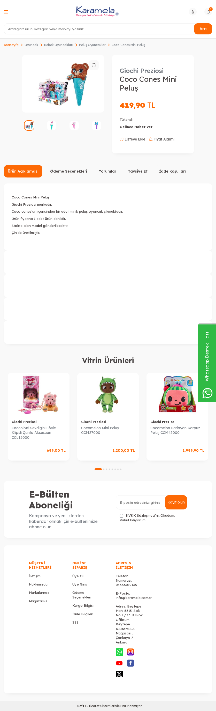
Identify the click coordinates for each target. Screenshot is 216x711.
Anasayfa (11, 45)
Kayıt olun (176, 502)
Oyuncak (31, 45)
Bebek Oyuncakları (58, 45)
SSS (75, 622)
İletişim (35, 576)
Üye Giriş (79, 584)
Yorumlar (107, 171)
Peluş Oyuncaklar (92, 45)
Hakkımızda (38, 584)
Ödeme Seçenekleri (68, 171)
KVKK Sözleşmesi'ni (142, 515)
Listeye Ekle (132, 139)
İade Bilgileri (82, 614)
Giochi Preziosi (142, 71)
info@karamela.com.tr (134, 598)
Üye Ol (77, 576)
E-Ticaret (92, 706)
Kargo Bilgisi (83, 605)
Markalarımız (39, 592)
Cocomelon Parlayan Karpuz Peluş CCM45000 (175, 430)
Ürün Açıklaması (23, 171)
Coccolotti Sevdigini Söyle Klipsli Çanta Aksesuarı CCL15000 (34, 433)
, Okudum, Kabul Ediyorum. (147, 517)
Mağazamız (38, 601)
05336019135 (126, 585)
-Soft (79, 706)
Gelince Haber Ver (136, 127)
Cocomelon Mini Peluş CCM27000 (100, 430)
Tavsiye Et (138, 171)
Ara (203, 28)
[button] (98, 469)
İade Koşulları (172, 171)
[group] (63, 84)
